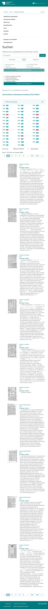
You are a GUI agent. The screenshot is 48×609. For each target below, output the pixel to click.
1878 (19, 129)
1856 (4, 105)
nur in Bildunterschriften (33, 68)
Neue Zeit (7, 66)
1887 (34, 114)
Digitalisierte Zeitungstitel (10, 16)
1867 (4, 139)
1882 (19, 142)
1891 (34, 126)
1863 (4, 126)
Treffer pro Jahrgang (11, 102)
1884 (34, 105)
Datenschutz (8, 603)
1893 (34, 132)
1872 (19, 111)
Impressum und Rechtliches (20, 603)
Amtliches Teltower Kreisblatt (13, 76)
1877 (19, 126)
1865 (4, 132)
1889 (34, 120)
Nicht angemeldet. (42, 603)
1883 (19, 145)
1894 (34, 136)
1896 (34, 142)
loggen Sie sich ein (9, 90)
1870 (19, 105)
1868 (4, 142)
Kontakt (6, 34)
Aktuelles (6, 31)
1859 (4, 114)
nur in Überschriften (32, 64)
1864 (4, 129)
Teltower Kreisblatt (10, 81)
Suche (11, 12)
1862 (4, 123)
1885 (34, 108)
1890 (34, 123)
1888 (34, 117)
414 (37, 156)
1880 (19, 136)
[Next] (42, 155)
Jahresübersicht (8, 25)
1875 (19, 120)
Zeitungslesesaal (8, 42)
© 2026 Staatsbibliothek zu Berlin (20, 606)
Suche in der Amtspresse (24, 83)
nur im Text (30, 66)
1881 (19, 139)
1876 (19, 123)
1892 (34, 129)
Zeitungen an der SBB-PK (10, 39)
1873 (19, 114)
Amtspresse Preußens (9, 19)
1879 (19, 132)
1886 (34, 111)
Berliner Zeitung (9, 64)
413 (32, 156)
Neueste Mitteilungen (11, 78)
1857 (4, 108)
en (44, 12)
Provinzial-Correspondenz (12, 79)
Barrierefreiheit (7, 606)
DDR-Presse (7, 22)
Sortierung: (5, 149)
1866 (4, 136)
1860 (4, 117)
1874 (19, 117)
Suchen (42, 55)
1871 (19, 108)
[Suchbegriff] (20, 55)
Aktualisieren (34, 149)
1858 (4, 111)
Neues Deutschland (10, 68)
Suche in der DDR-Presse (24, 70)
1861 (4, 120)
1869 (4, 145)
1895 (34, 139)
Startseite (5, 12)
